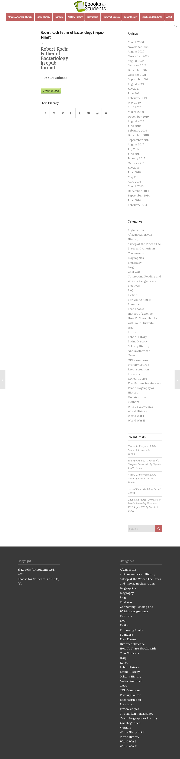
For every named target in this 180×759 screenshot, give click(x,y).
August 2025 (136, 51)
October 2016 (137, 163)
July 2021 (133, 88)
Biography (135, 262)
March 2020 (136, 112)
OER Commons (138, 360)
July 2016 (133, 167)
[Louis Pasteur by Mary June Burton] (177, 379)
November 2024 (138, 56)
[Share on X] (54, 113)
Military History (138, 346)
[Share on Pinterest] (62, 113)
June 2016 (134, 172)
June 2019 (134, 125)
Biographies (136, 258)
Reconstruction (138, 369)
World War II (136, 420)
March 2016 (135, 186)
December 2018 (138, 135)
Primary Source (138, 364)
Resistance (135, 374)
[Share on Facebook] (45, 113)
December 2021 (138, 70)
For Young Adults (139, 299)
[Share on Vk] (88, 113)
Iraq (131, 327)
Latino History (137, 341)
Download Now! (51, 91)
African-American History (137, 574)
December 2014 (138, 191)
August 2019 (136, 121)
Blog (131, 267)
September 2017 (138, 140)
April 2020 (135, 107)
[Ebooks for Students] (90, 6)
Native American (139, 350)
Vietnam (133, 402)
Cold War (134, 271)
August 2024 (136, 61)
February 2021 (137, 98)
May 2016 (134, 177)
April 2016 (134, 181)
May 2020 (134, 102)
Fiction (132, 295)
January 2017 (136, 158)
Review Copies (137, 378)
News (131, 355)
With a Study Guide (140, 406)
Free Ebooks (136, 309)
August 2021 (136, 84)
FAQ (130, 290)
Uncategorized (138, 397)
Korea (132, 332)
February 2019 (137, 130)
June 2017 (134, 153)
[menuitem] (20, 16)
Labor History (137, 337)
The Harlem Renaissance (144, 383)
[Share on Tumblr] (80, 113)
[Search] (174, 25)
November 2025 (138, 47)
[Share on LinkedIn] (71, 113)
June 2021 (134, 93)
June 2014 (134, 200)
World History (137, 411)
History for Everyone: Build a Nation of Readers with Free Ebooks (142, 450)
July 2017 (133, 149)
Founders (134, 304)
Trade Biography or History (138, 718)
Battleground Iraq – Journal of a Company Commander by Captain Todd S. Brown (144, 464)
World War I (136, 415)
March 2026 (136, 42)
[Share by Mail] (105, 113)
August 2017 (136, 144)
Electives (134, 285)
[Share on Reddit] (97, 113)
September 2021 (139, 79)
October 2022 (137, 65)
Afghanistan (136, 230)
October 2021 (137, 74)
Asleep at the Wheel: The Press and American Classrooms (144, 248)
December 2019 (138, 116)
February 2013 (137, 205)
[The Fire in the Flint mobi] (2, 379)
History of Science (140, 313)
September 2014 (139, 195)
